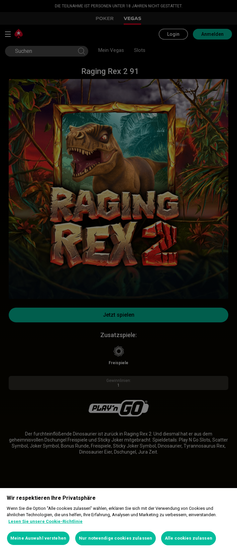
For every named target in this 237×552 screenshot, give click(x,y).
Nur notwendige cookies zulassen (115, 538)
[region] (118, 520)
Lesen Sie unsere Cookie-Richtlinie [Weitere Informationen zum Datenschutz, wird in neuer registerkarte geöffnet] (45, 521)
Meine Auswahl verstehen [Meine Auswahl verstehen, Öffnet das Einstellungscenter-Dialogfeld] (38, 538)
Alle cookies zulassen (188, 538)
